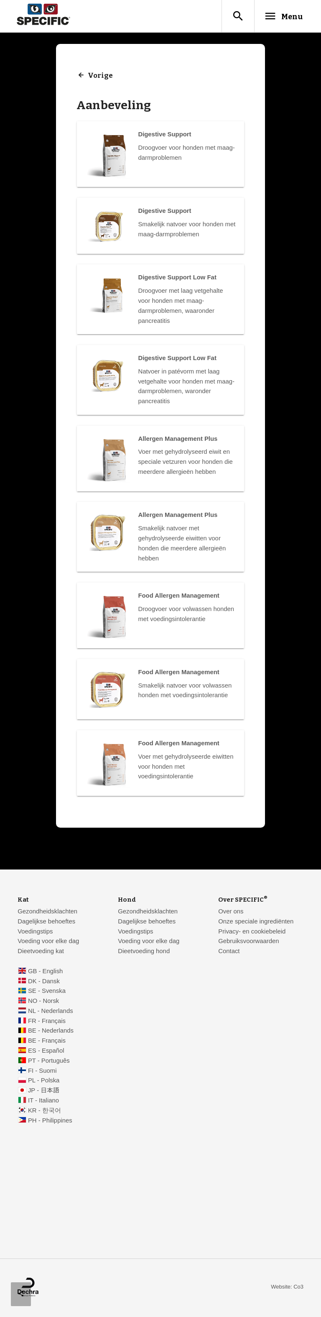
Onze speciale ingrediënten (255, 922)
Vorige (101, 76)
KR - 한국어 (44, 1111)
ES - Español (46, 1051)
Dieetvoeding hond (144, 952)
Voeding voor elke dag (48, 942)
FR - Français (47, 1021)
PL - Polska (43, 1081)
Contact (228, 952)
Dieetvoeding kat (41, 952)
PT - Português (49, 1062)
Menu (280, 16)
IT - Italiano (43, 1101)
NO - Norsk (43, 1002)
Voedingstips (35, 932)
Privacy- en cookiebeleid (251, 932)
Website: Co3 (287, 1288)
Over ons (230, 912)
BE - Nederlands (51, 1031)
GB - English (45, 972)
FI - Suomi (42, 1071)
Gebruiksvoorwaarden (248, 942)
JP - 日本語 (43, 1091)
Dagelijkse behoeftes (46, 922)
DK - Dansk (44, 982)
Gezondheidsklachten (47, 912)
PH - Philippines (50, 1121)
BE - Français (47, 1041)
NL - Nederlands (50, 1012)
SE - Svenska (47, 992)
